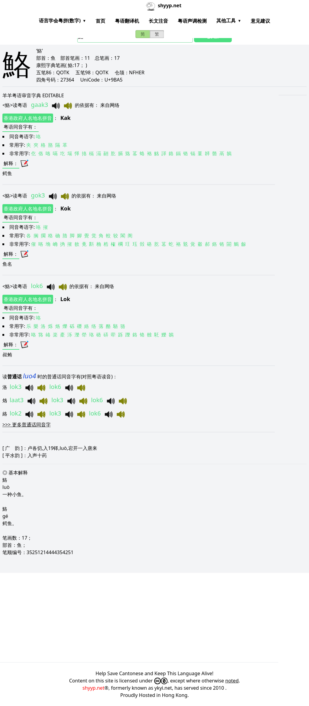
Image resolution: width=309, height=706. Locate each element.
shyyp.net (93, 688)
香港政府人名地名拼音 (28, 118)
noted (232, 680)
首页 (100, 21)
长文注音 (158, 21)
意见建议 (260, 21)
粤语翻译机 (127, 21)
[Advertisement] (154, 617)
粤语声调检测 (192, 21)
